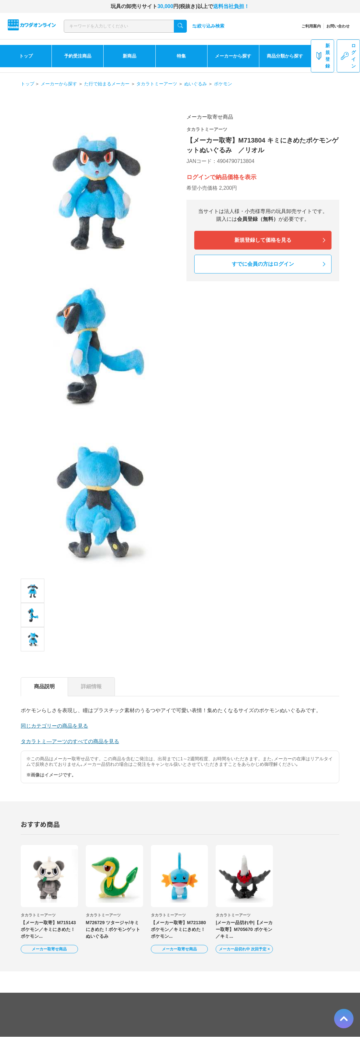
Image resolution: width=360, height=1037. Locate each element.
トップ (26, 56)
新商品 (129, 56)
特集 (181, 56)
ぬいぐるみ (195, 83)
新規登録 (322, 56)
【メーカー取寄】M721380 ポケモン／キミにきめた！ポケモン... (178, 929)
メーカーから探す (233, 56)
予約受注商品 (77, 56)
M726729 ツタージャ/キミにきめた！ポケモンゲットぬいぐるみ (113, 929)
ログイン (348, 56)
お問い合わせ (338, 26)
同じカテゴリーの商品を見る (54, 726)
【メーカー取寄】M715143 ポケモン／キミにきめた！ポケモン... (48, 929)
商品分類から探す (285, 56)
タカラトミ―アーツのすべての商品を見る (70, 741)
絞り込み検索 (208, 26)
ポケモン (223, 83)
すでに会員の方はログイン (263, 264)
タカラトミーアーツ (156, 83)
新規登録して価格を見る (262, 240)
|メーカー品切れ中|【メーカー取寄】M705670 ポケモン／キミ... (244, 929)
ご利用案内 (311, 26)
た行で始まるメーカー (106, 83)
